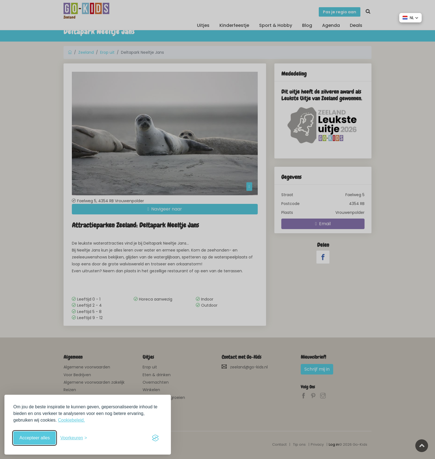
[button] (410, 17)
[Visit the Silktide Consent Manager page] (155, 438)
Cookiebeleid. (71, 420)
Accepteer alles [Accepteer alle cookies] (34, 437)
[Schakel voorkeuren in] (73, 438)
